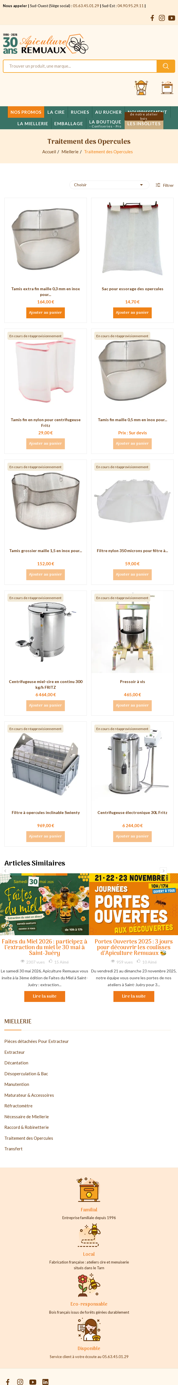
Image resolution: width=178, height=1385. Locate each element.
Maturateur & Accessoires (29, 1095)
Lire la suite (45, 996)
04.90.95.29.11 (130, 5)
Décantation (16, 1062)
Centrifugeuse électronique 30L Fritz (132, 812)
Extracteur (14, 1052)
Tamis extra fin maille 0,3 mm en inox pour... (45, 291)
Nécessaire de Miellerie (26, 1116)
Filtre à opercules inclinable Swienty (46, 812)
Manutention (16, 1084)
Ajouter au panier (45, 313)
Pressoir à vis (132, 681)
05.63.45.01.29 (86, 5)
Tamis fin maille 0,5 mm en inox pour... (132, 419)
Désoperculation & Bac (26, 1073)
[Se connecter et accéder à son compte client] (141, 88)
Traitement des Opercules (28, 1138)
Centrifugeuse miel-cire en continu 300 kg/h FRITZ (45, 684)
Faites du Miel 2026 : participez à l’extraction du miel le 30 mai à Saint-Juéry (44, 948)
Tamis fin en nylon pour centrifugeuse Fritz (46, 422)
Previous (5, 870)
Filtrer (168, 185)
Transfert (13, 1148)
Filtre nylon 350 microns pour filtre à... (132, 550)
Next (163, 870)
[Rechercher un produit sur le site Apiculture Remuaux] (166, 66)
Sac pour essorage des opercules (132, 288)
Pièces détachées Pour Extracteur (36, 1041)
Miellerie (17, 1023)
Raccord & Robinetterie (26, 1127)
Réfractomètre (18, 1105)
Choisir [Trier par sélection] (109, 184)
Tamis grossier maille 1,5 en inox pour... (45, 550)
